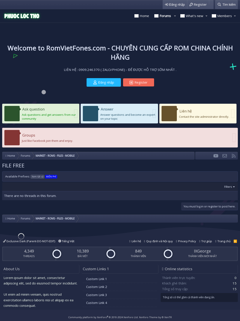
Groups (28, 135)
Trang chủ (224, 241)
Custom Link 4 (96, 302)
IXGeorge (202, 251)
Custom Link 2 (96, 286)
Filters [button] (228, 187)
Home (144, 16)
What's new (194, 16)
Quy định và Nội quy (159, 241)
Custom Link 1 (96, 279)
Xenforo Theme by (155, 317)
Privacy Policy (187, 241)
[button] (175, 16)
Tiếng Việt (66, 241)
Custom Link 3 (96, 295)
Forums (165, 16)
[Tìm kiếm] (226, 4)
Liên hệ (185, 111)
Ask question (33, 109)
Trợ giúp (206, 241)
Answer (107, 109)
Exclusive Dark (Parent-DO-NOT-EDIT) (29, 241)
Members (224, 16)
